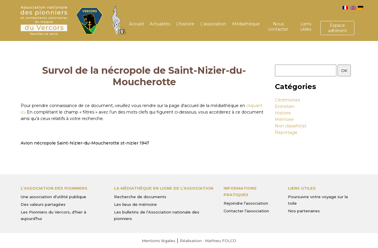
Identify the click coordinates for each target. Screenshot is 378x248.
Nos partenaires (304, 210)
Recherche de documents (140, 196)
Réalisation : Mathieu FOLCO (208, 240)
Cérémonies (287, 100)
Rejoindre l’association (246, 203)
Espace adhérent (337, 28)
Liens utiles (305, 26)
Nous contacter (278, 26)
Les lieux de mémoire (135, 204)
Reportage (286, 132)
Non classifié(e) (290, 126)
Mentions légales (158, 240)
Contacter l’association (246, 210)
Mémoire (284, 119)
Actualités (160, 24)
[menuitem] (345, 7)
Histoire (283, 113)
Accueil (136, 24)
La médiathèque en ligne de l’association (163, 188)
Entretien (284, 106)
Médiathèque (246, 24)
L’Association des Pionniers (54, 188)
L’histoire (185, 24)
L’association (213, 24)
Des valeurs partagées (43, 204)
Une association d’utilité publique (53, 196)
